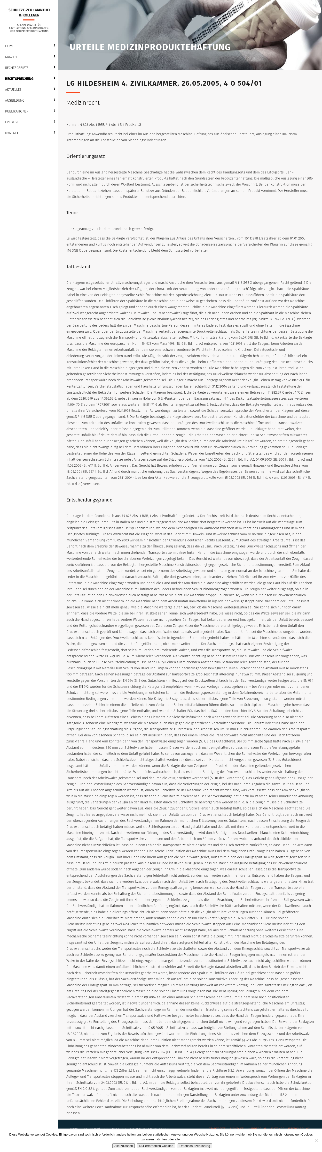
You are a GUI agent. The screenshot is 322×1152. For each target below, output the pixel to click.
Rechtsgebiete (16, 68)
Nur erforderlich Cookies (156, 1146)
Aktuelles (13, 90)
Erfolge (11, 122)
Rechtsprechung (19, 79)
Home (9, 46)
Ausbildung (14, 100)
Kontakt (11, 133)
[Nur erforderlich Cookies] (316, 1140)
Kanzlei (11, 57)
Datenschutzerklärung (195, 1146)
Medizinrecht (83, 102)
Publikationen (17, 111)
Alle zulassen (123, 1146)
